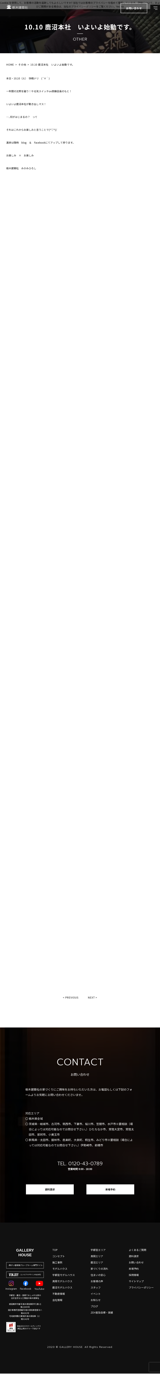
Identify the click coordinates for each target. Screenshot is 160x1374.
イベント (96, 1294)
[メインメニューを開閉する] (153, 11)
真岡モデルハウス (62, 1281)
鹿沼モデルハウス (62, 1288)
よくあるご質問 (137, 1250)
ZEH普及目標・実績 (102, 1313)
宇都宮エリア (98, 1250)
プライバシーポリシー (141, 1288)
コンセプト (58, 1256)
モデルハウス (59, 1269)
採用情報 (134, 1275)
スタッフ (96, 1288)
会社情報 (57, 1300)
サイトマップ (136, 1281)
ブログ (94, 1307)
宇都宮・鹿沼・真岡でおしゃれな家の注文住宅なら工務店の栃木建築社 (25, 1297)
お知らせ (96, 1300)
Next (92, 998)
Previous (71, 998)
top (55, 1250)
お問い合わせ (136, 1263)
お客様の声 (97, 1281)
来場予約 (110, 1190)
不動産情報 (58, 1294)
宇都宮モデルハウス (63, 1275)
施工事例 (57, 1263)
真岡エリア (97, 1256)
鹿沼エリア (97, 1263)
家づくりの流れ (99, 1269)
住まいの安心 (98, 1275)
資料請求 (50, 1190)
